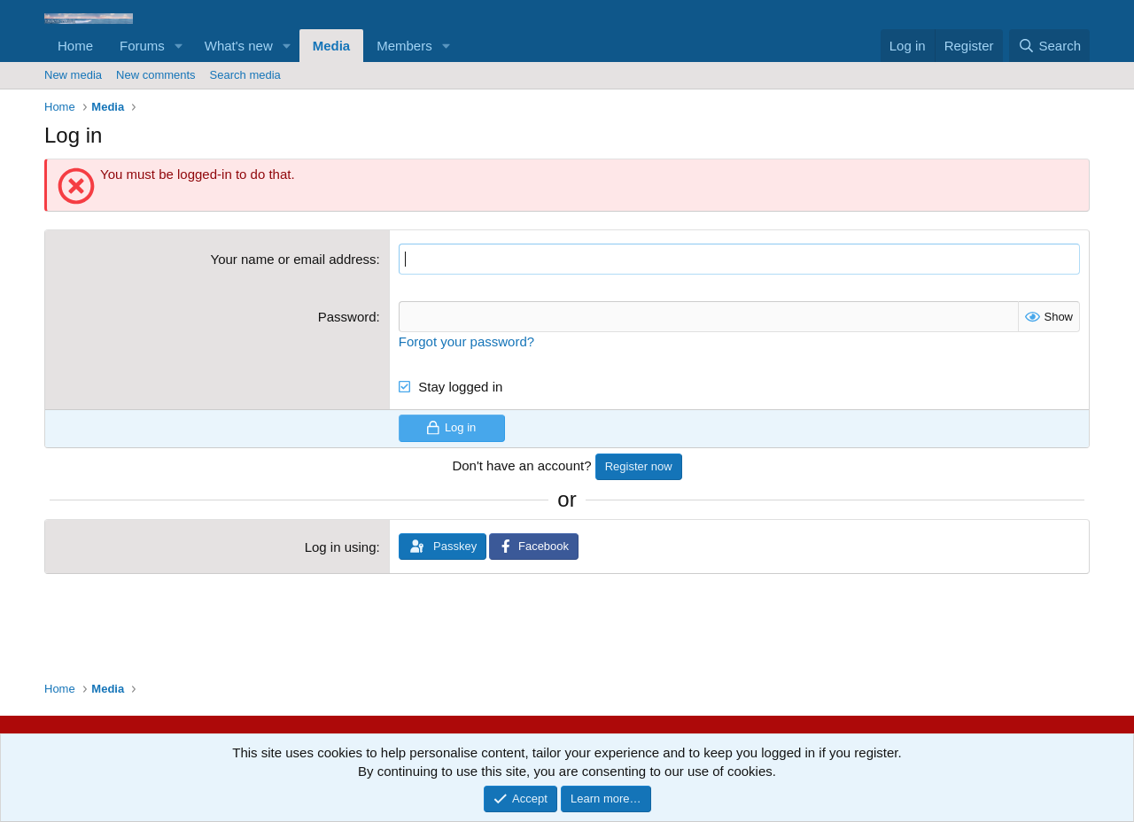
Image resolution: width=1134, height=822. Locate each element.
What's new (239, 45)
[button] (179, 45)
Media (332, 45)
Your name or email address (294, 259)
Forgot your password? (466, 341)
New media (73, 74)
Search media (245, 74)
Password (347, 316)
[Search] (1049, 45)
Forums (142, 45)
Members (404, 45)
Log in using (341, 546)
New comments (156, 74)
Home (75, 45)
